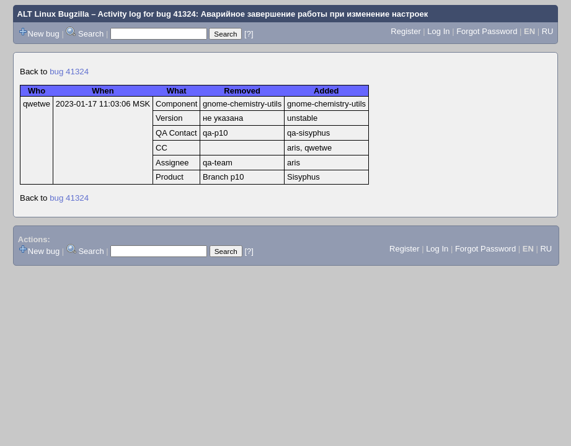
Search (91, 33)
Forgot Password (486, 31)
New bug (44, 33)
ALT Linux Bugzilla (53, 14)
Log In (438, 31)
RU (548, 31)
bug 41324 (69, 71)
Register (405, 31)
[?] (248, 33)
